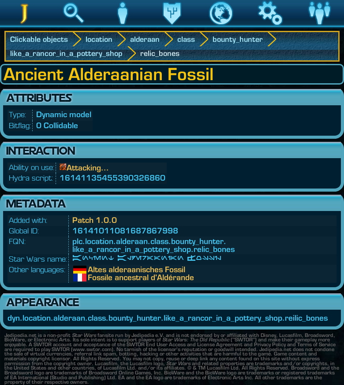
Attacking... (88, 167)
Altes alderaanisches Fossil (94, 270)
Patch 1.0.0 (94, 220)
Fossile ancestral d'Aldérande (94, 277)
